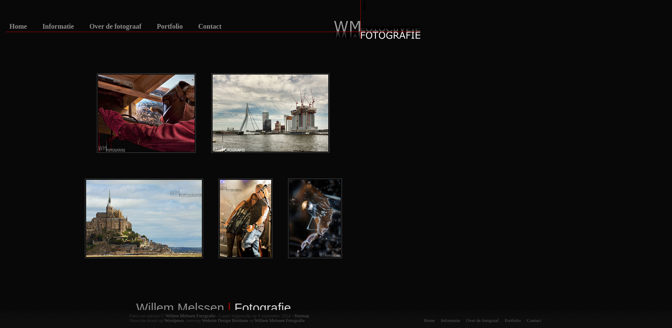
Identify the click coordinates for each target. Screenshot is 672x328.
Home (18, 26)
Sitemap (301, 315)
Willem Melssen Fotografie (190, 315)
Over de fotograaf (115, 26)
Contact (210, 26)
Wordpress (174, 320)
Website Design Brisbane (225, 320)
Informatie (58, 26)
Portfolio (170, 26)
